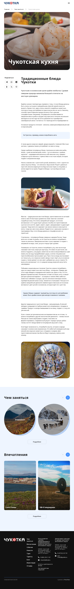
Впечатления (31, 544)
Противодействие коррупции (43, 569)
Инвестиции (31, 563)
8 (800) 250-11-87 (45, 557)
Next (68, 398)
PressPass (67, 579)
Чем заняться (18, 9)
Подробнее (37, 442)
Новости (30, 550)
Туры (28, 553)
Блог (28, 560)
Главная (6, 9)
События (30, 547)
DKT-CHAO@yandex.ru (62, 556)
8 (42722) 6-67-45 (62, 553)
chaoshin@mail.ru (45, 560)
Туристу (29, 557)
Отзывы (29, 566)
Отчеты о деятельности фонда (45, 564)
